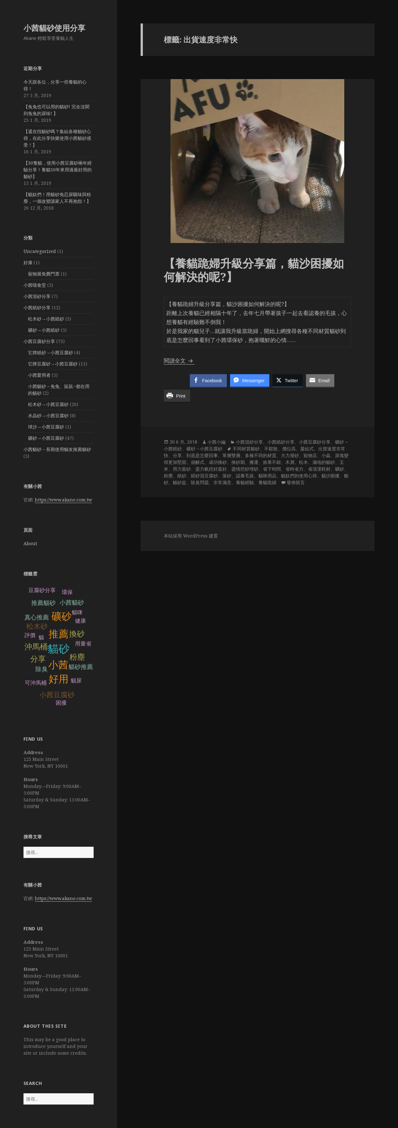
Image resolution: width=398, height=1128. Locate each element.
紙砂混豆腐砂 (204, 476)
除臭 (41, 669)
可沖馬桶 (36, 683)
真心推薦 (36, 617)
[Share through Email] (320, 380)
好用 (59, 679)
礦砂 (61, 616)
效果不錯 (272, 462)
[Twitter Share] (288, 380)
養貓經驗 (245, 482)
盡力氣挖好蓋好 (211, 469)
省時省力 (294, 469)
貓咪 (77, 612)
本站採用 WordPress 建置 (191, 536)
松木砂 (37, 626)
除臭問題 (200, 482)
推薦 (59, 634)
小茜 (58, 665)
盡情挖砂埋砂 (244, 469)
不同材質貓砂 (246, 449)
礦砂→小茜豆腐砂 (46, 438)
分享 (38, 658)
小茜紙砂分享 (37, 307)
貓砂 (58, 649)
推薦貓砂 (43, 603)
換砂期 (238, 462)
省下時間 (272, 469)
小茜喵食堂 (34, 285)
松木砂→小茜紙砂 (46, 319)
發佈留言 (296, 482)
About (30, 543)
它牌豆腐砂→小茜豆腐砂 (53, 364)
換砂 (77, 633)
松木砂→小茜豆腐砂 (48, 404)
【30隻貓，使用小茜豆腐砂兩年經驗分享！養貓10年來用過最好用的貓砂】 (57, 169)
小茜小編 (217, 442)
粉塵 (77, 657)
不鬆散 (271, 449)
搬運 (253, 462)
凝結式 (307, 449)
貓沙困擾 (330, 476)
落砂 (226, 476)
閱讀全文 (179, 360)
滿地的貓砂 (323, 462)
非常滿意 (222, 482)
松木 (303, 462)
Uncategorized (39, 251)
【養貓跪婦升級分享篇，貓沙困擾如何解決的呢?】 (254, 270)
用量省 (83, 644)
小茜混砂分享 (37, 296)
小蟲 (325, 455)
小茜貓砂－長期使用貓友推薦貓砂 (57, 449)
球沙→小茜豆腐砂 (46, 427)
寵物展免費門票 (44, 274)
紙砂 (181, 476)
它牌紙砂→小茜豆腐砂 (50, 352)
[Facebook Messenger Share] (249, 380)
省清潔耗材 (319, 469)
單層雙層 (231, 455)
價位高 (289, 449)
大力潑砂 (290, 455)
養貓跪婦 (267, 482)
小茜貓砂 (72, 602)
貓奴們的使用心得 (299, 476)
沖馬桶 (36, 646)
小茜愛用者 (39, 375)
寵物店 (310, 455)
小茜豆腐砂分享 (39, 341)
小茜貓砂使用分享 (54, 28)
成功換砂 (218, 462)
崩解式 (197, 462)
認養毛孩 (245, 476)
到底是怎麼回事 (202, 455)
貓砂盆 (179, 482)
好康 (27, 262)
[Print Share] (177, 396)
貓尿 (76, 681)
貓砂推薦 (81, 666)
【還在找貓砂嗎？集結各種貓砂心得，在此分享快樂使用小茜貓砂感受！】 (57, 138)
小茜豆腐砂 (57, 695)
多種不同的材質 (260, 455)
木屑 (289, 462)
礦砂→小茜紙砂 (44, 330)
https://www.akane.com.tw (63, 500)
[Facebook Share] (208, 380)
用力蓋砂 (182, 469)
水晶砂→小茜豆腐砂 (48, 415)
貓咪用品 (267, 476)
